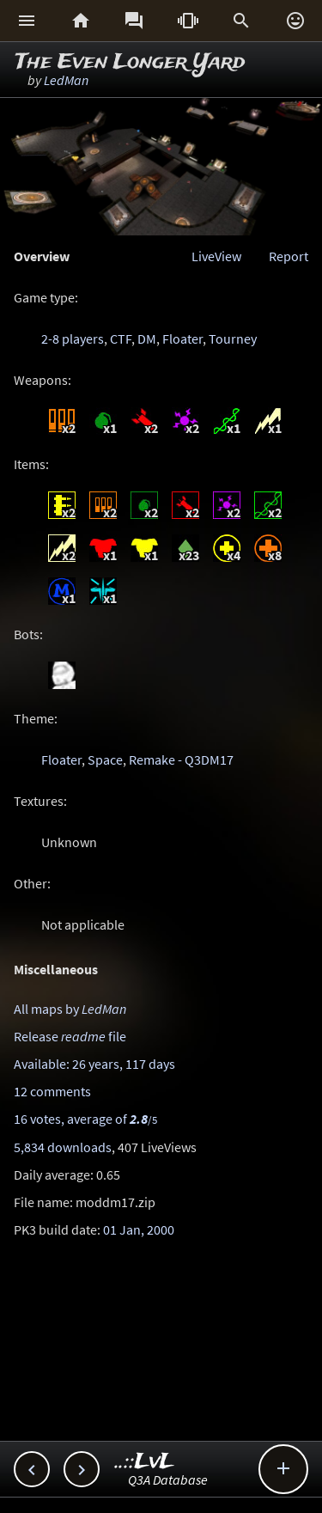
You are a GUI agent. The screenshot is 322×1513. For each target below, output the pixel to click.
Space (105, 759)
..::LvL (144, 1462)
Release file (70, 1036)
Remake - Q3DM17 (181, 759)
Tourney (233, 338)
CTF (120, 338)
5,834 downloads (63, 1147)
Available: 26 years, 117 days (94, 1063)
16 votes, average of (85, 1118)
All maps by (70, 1008)
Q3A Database (168, 1479)
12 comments (52, 1091)
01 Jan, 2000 (138, 1229)
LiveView (216, 256)
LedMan (66, 79)
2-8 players (72, 338)
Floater (182, 338)
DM (146, 338)
